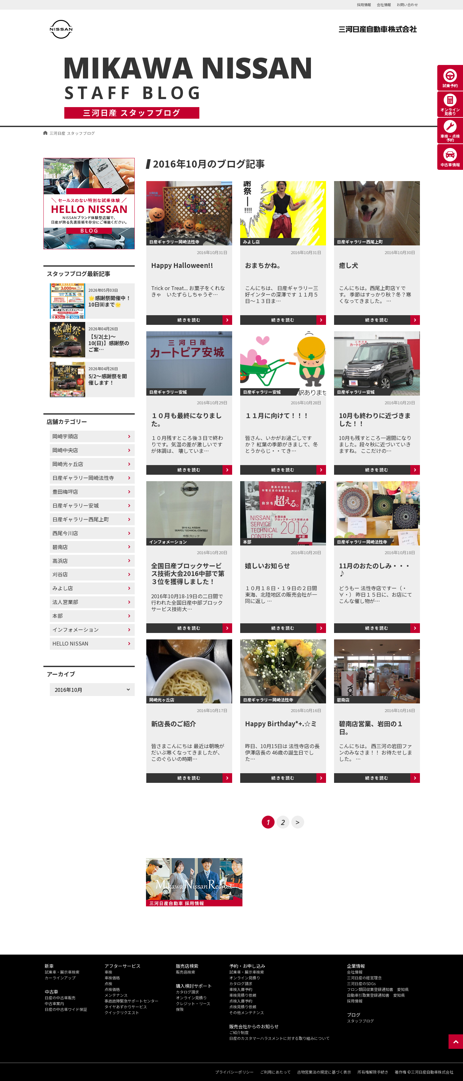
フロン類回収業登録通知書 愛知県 (378, 989)
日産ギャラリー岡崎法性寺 (83, 477)
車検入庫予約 (240, 989)
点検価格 (112, 989)
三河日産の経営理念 (364, 977)
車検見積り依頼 (242, 995)
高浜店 (60, 560)
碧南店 (60, 547)
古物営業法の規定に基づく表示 (324, 1072)
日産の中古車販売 (60, 997)
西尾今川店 (65, 533)
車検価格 (112, 977)
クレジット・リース (193, 1003)
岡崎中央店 (65, 450)
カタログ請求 (187, 991)
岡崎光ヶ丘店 (67, 464)
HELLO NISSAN (70, 643)
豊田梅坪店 (65, 491)
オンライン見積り (191, 997)
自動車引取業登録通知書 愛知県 (376, 995)
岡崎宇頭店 (65, 436)
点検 (108, 983)
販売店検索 (185, 972)
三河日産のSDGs (361, 983)
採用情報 (364, 4)
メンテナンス (116, 995)
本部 (57, 615)
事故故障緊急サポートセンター (131, 1000)
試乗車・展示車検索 (62, 972)
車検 (108, 972)
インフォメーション (75, 629)
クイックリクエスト (121, 1012)
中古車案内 (54, 1003)
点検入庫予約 (240, 1000)
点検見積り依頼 (242, 1006)
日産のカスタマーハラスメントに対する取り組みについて (279, 1038)
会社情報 (384, 4)
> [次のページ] (297, 822)
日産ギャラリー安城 (75, 505)
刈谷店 (60, 574)
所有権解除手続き (373, 1072)
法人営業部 (65, 602)
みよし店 (62, 588)
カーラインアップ (60, 977)
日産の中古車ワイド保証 (66, 1009)
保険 (180, 1009)
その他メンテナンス (246, 1012)
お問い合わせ (407, 4)
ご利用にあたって (275, 1072)
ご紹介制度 (239, 1032)
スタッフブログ (360, 1020)
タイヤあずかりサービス (125, 1006)
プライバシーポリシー (234, 1072)
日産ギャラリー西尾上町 (80, 519)
